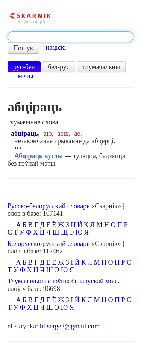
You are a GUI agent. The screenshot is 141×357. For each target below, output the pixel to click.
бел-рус (59, 67)
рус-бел (24, 67)
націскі (56, 47)
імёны (24, 76)
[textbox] (70, 36)
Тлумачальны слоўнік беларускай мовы (64, 281)
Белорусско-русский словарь (49, 243)
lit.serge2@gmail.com (69, 326)
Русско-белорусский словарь (48, 206)
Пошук (23, 48)
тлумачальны (101, 67)
